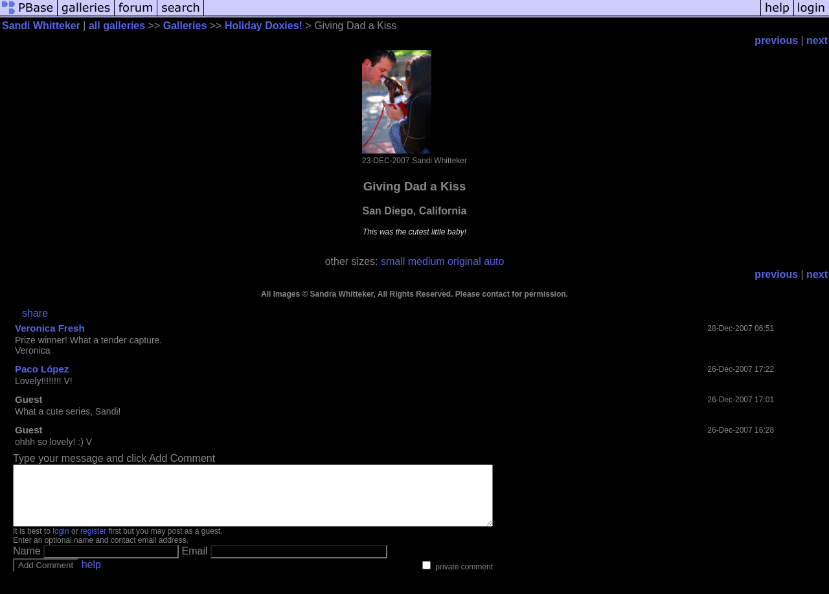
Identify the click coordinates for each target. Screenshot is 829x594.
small (393, 261)
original (464, 261)
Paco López (42, 368)
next (817, 40)
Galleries (185, 25)
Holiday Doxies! (263, 25)
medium (426, 261)
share (35, 313)
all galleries (117, 25)
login (60, 542)
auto (494, 261)
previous (776, 40)
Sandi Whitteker (41, 25)
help (91, 576)
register (93, 542)
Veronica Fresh (50, 328)
